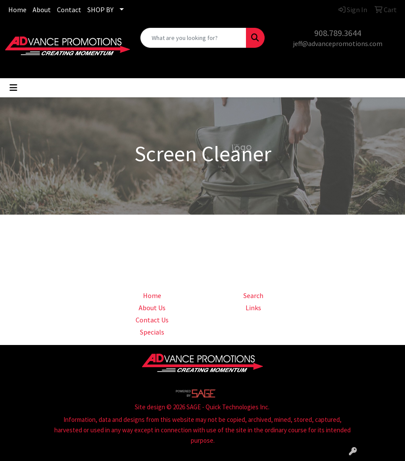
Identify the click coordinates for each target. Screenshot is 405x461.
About (42, 9)
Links (253, 307)
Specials (152, 332)
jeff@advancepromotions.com (337, 43)
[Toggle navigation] (13, 88)
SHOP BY (100, 9)
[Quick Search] (193, 38)
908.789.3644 (337, 32)
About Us (152, 307)
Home (17, 9)
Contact (69, 9)
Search (253, 295)
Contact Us (152, 319)
